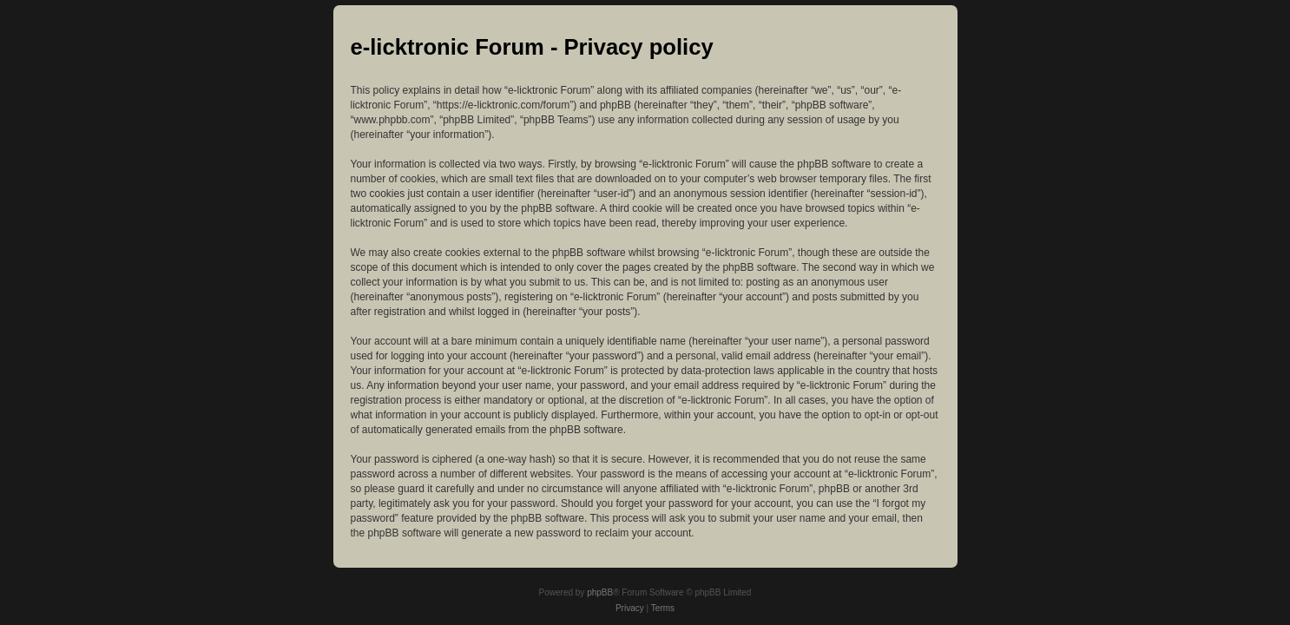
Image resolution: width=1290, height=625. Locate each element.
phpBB (600, 592)
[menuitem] (629, 608)
